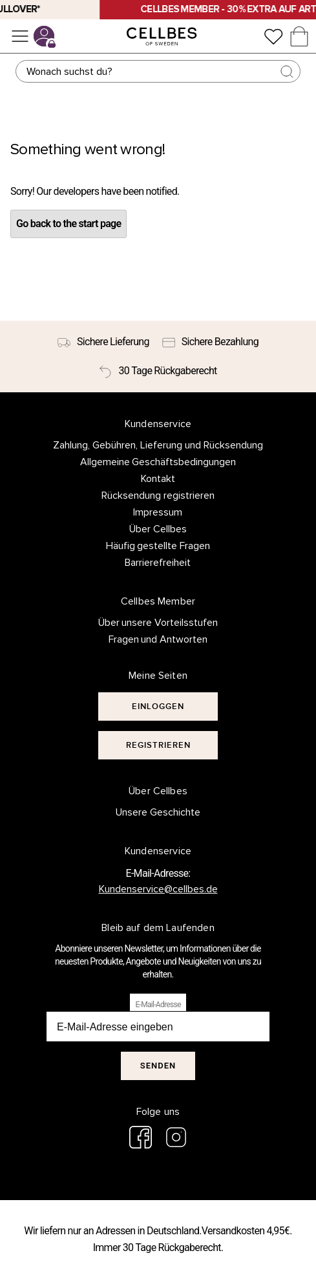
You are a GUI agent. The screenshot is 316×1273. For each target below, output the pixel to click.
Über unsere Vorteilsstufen (158, 622)
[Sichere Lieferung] (103, 342)
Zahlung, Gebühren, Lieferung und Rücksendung (158, 445)
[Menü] (20, 36)
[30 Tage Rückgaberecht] (157, 371)
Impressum (157, 512)
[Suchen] (158, 71)
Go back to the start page (68, 223)
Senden (158, 1065)
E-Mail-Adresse (157, 1004)
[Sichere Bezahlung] (210, 342)
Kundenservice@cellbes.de (158, 889)
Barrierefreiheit (158, 562)
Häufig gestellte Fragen (158, 545)
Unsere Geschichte (158, 812)
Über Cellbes (158, 529)
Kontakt (158, 478)
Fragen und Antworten (158, 639)
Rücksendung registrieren (158, 495)
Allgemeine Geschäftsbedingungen (158, 462)
